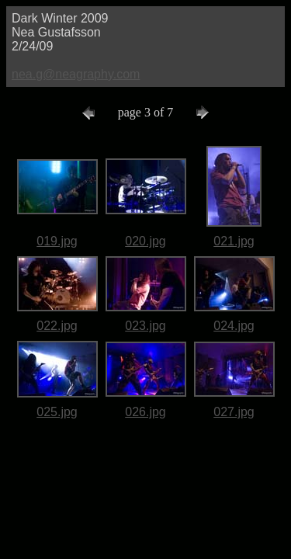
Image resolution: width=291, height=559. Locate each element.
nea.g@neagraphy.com (76, 74)
